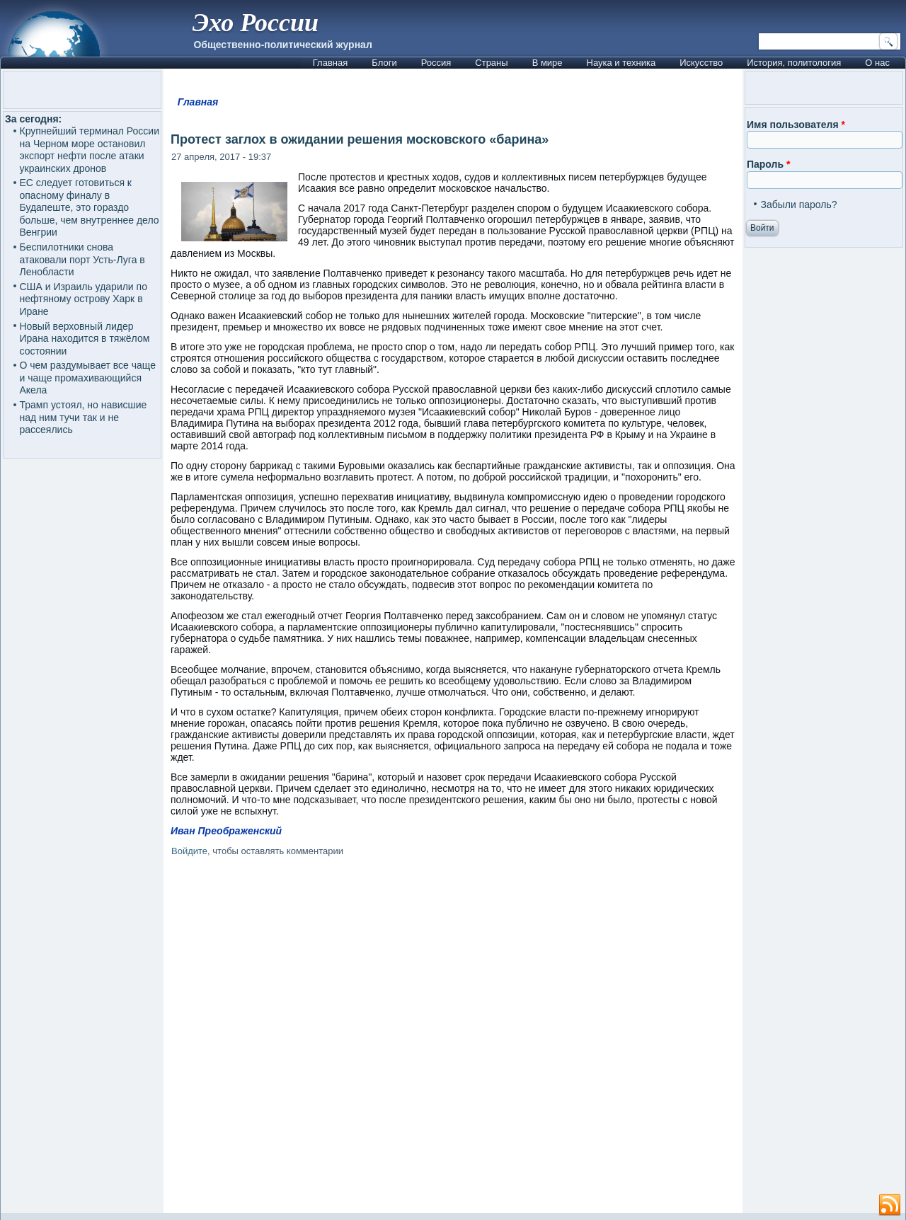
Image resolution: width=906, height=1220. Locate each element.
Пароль (768, 164)
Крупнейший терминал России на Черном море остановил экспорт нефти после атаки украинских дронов (89, 149)
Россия (436, 62)
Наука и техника (621, 62)
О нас (877, 62)
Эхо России (256, 22)
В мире (547, 62)
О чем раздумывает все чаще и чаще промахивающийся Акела (88, 377)
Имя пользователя (796, 124)
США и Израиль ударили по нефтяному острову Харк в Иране (83, 299)
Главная (330, 62)
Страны (491, 62)
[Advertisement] (453, 1037)
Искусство (701, 62)
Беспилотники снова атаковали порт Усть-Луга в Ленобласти (82, 259)
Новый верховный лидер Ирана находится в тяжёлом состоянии (85, 339)
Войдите (189, 851)
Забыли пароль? (798, 204)
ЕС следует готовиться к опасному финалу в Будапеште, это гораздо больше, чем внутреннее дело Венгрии (89, 207)
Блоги (384, 62)
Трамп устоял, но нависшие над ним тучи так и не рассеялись (83, 417)
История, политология (794, 62)
